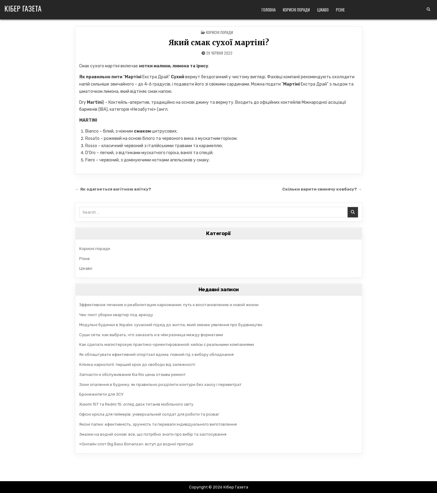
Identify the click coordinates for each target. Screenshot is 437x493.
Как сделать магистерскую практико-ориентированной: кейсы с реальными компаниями (166, 344)
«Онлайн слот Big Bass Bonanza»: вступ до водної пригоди (136, 444)
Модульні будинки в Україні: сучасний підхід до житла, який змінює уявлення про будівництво (171, 324)
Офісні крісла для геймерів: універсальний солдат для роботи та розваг (149, 414)
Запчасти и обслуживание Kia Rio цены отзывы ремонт (132, 374)
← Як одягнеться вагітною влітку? (113, 189)
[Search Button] (428, 9)
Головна (269, 10)
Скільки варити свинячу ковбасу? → (321, 189)
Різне (340, 10)
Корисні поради (296, 10)
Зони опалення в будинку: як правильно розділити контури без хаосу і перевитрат (160, 384)
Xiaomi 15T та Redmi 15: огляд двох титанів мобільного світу (136, 404)
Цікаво (323, 10)
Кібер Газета (23, 8)
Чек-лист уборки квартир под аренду (116, 314)
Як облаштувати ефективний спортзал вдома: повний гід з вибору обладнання (156, 354)
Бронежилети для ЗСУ (101, 394)
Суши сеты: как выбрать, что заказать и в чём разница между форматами (151, 335)
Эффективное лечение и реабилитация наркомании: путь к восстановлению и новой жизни (169, 304)
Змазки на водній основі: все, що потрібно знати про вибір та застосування (152, 434)
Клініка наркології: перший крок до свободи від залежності (137, 364)
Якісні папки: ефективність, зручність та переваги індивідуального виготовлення (158, 424)
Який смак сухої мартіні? (218, 42)
